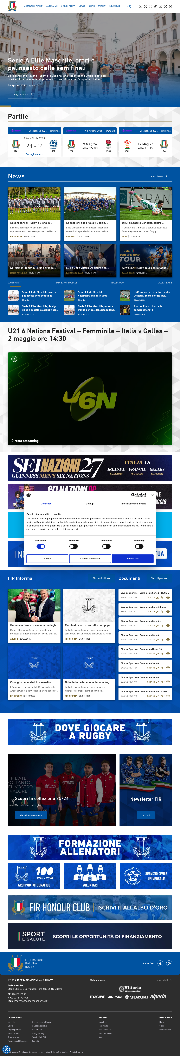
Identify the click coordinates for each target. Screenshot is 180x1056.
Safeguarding (38, 1033)
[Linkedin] (165, 6)
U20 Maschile (105, 1029)
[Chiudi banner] (153, 495)
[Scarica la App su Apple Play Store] (160, 963)
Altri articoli (101, 578)
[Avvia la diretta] (90, 358)
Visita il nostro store (31, 815)
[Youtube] (160, 6)
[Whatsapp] (170, 6)
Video (161, 1026)
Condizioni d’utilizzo (28, 1052)
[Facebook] (140, 6)
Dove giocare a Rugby (41, 1022)
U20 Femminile (105, 1033)
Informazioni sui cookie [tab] (134, 503)
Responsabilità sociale (17, 1041)
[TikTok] (155, 6)
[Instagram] (150, 6)
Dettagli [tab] (90, 503)
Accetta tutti (132, 558)
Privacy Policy (44, 1052)
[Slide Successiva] (17, 52)
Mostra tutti (164, 980)
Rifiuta (47, 558)
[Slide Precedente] (9, 52)
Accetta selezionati (90, 558)
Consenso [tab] (46, 503)
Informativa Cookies (60, 1052)
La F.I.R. (11, 1022)
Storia (10, 1026)
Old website (13, 1052)
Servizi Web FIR (39, 1037)
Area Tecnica (13, 1033)
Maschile (103, 1022)
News (101, 1037)
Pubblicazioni (165, 1029)
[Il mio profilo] (129, 6)
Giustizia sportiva (39, 1026)
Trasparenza (13, 1037)
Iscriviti (146, 815)
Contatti (35, 1041)
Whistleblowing (76, 1052)
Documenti (37, 1029)
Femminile (103, 1026)
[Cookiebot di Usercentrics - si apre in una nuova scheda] (133, 495)
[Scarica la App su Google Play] (169, 963)
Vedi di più (159, 578)
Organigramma (14, 1029)
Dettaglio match (34, 154)
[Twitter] (145, 6)
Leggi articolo (23, 94)
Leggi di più (158, 176)
